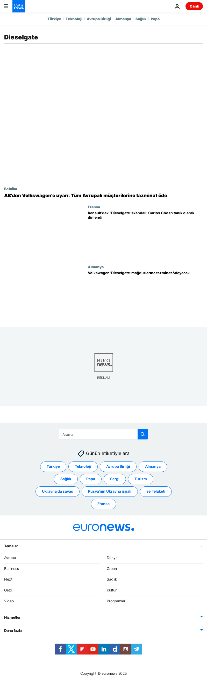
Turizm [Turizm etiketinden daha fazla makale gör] (140, 479)
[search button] (143, 434)
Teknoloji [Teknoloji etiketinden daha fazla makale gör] (83, 466)
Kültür (112, 590)
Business (11, 568)
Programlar (116, 601)
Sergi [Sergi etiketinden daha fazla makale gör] (114, 479)
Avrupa (10, 557)
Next (8, 579)
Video (9, 601)
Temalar (11, 546)
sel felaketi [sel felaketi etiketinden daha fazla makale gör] (155, 491)
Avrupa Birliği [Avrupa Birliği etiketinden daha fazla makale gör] (118, 466)
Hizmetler (12, 617)
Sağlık (140, 19)
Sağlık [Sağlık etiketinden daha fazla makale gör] (65, 479)
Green (112, 568)
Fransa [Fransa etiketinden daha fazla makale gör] (103, 504)
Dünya (112, 557)
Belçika (10, 189)
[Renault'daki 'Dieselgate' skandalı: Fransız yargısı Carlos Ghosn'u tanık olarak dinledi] (145, 235)
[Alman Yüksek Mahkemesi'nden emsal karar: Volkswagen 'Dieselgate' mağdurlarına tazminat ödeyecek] (145, 295)
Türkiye (54, 19)
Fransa (94, 207)
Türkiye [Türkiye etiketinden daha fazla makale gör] (53, 466)
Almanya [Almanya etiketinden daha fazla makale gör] (153, 466)
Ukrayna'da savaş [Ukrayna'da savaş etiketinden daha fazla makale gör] (57, 491)
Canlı (194, 6)
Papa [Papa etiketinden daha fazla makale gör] (90, 479)
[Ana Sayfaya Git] (18, 6)
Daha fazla (13, 630)
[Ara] (103, 434)
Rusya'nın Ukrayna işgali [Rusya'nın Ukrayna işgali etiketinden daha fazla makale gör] (109, 491)
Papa (155, 19)
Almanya (123, 19)
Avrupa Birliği (99, 19)
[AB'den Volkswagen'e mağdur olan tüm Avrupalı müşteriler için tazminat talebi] (103, 195)
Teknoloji (74, 19)
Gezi (8, 590)
